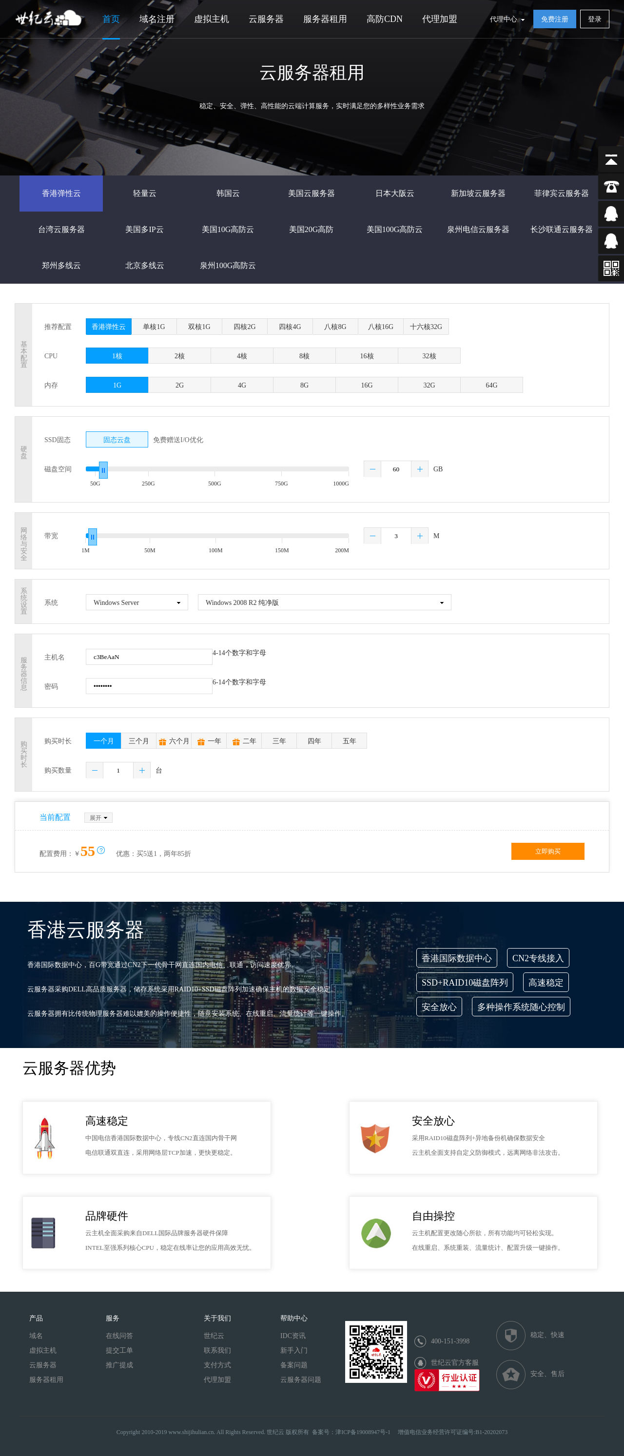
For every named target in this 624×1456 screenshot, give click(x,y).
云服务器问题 (300, 1379)
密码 (51, 686)
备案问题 (294, 1365)
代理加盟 (439, 19)
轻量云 (144, 193)
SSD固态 (57, 440)
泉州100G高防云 (228, 265)
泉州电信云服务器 (478, 229)
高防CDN (385, 19)
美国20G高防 (311, 229)
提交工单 (119, 1350)
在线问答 (119, 1336)
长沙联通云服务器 (561, 229)
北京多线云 (144, 265)
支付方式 (217, 1365)
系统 (51, 602)
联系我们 (217, 1350)
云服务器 (266, 19)
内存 (51, 385)
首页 (111, 19)
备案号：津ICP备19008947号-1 (351, 1432)
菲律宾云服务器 (561, 193)
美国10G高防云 (228, 229)
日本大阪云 (394, 193)
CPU (51, 356)
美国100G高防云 (395, 229)
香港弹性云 (61, 193)
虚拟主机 (211, 19)
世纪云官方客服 (455, 1362)
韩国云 (228, 193)
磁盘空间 (58, 469)
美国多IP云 (144, 229)
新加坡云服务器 (478, 193)
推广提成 (119, 1365)
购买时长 (58, 741)
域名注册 (157, 19)
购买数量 (58, 770)
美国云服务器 (311, 193)
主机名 (54, 657)
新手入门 (294, 1350)
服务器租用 (325, 19)
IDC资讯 (293, 1336)
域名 (36, 1336)
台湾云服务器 (61, 229)
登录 (595, 19)
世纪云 (214, 1336)
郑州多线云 (61, 265)
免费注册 (554, 19)
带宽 (51, 536)
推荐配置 (58, 326)
